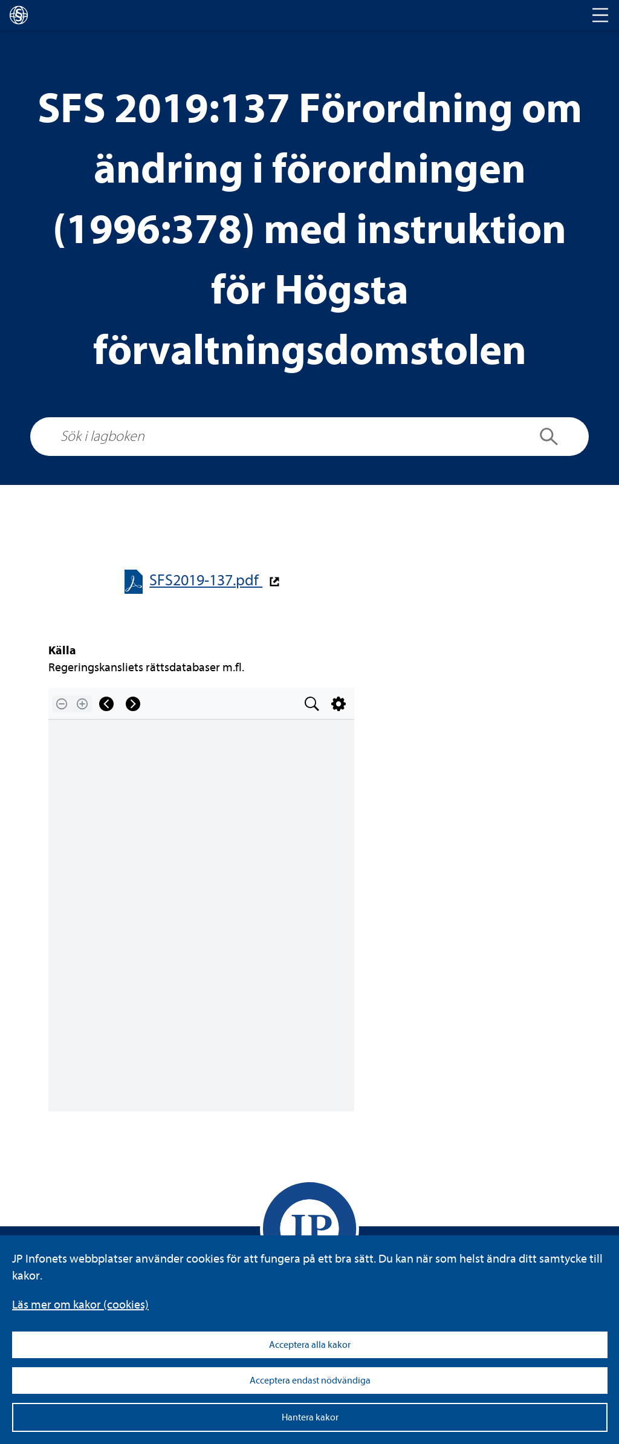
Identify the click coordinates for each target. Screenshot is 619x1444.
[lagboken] (18, 15)
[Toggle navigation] (600, 15)
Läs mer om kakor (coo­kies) (80, 1305)
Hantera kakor (310, 1417)
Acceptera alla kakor (310, 1344)
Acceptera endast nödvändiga (310, 1380)
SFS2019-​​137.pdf (205, 580)
